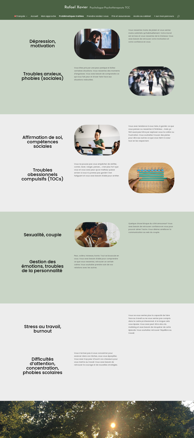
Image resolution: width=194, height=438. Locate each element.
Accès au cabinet (142, 16)
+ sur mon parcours (164, 16)
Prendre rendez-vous (98, 16)
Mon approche (48, 16)
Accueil (34, 16)
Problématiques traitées (71, 16)
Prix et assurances (121, 16)
